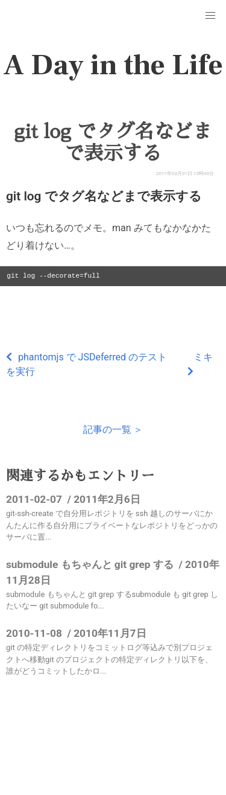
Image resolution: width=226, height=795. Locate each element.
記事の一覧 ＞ (113, 429)
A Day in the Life (113, 65)
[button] (210, 15)
